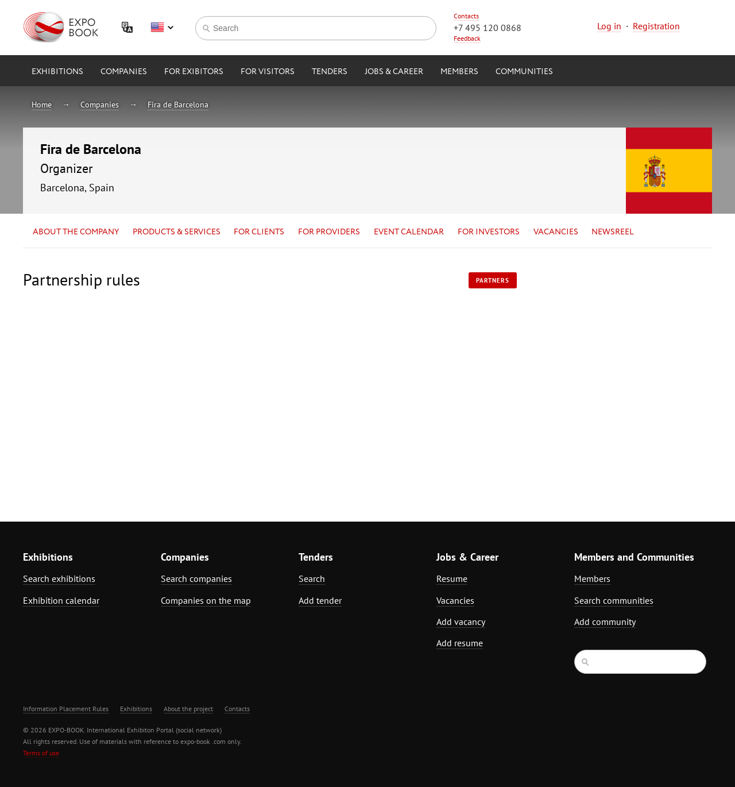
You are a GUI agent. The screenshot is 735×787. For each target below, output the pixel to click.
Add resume (459, 643)
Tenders (329, 72)
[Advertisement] (611, 371)
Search (312, 578)
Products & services (176, 232)
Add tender (320, 600)
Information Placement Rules (66, 708)
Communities (524, 72)
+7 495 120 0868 (487, 27)
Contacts (466, 15)
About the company (76, 232)
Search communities (613, 600)
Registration (656, 26)
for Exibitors (193, 72)
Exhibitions (57, 72)
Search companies (196, 578)
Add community (605, 621)
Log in (609, 26)
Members (459, 72)
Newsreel (612, 232)
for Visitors (268, 72)
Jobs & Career (394, 72)
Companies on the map (206, 600)
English (162, 27)
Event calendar (409, 232)
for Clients (259, 232)
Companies (123, 72)
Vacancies (555, 232)
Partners (492, 280)
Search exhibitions (59, 578)
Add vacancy (460, 621)
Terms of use (41, 753)
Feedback (467, 38)
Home (42, 104)
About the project (188, 708)
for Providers (329, 232)
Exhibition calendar (61, 600)
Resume (451, 578)
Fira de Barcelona (178, 104)
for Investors (489, 232)
